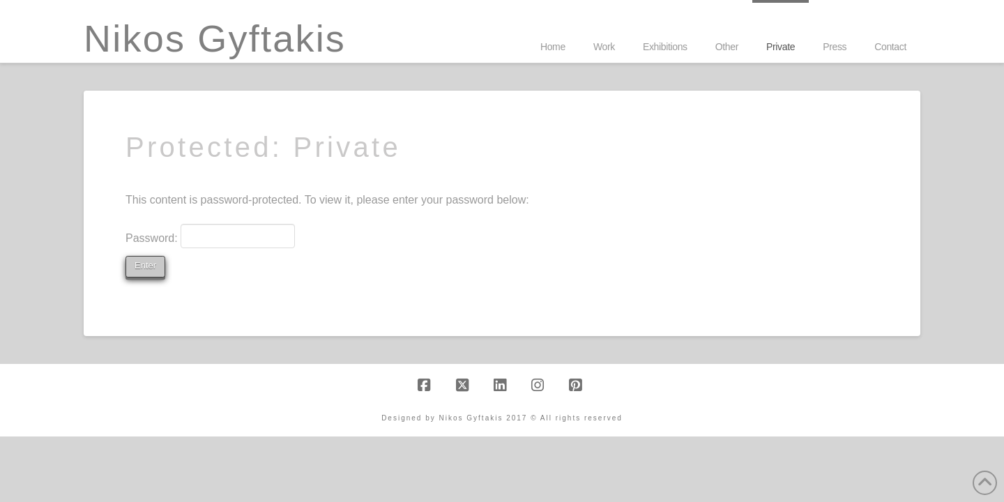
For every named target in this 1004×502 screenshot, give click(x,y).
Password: (210, 236)
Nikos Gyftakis (215, 38)
